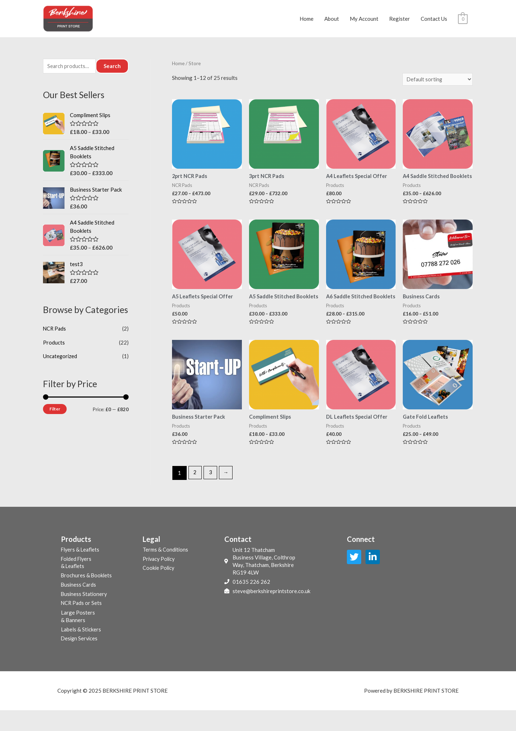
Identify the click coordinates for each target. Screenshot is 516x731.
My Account (364, 21)
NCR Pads (55, 333)
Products (54, 346)
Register (399, 21)
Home (307, 21)
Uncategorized (60, 360)
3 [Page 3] (211, 493)
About (331, 21)
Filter (54, 412)
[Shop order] (436, 83)
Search (112, 70)
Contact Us (434, 21)
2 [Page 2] (195, 493)
